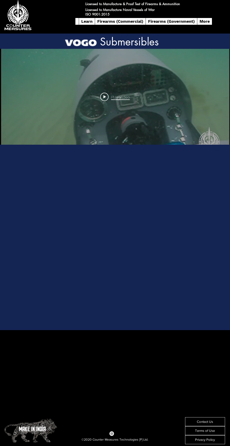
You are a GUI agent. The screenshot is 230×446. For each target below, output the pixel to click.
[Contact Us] (205, 421)
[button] (87, 21)
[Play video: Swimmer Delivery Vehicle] (115, 96)
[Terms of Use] (205, 430)
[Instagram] (111, 433)
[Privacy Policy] (205, 439)
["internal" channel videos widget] (115, 97)
